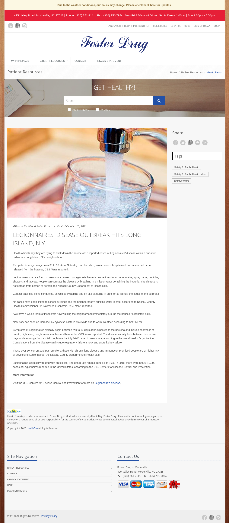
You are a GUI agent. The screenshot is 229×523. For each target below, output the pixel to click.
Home (173, 72)
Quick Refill (160, 26)
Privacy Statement (108, 60)
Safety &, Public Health (186, 167)
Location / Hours (180, 26)
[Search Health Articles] (108, 100)
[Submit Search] (159, 100)
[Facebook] (10, 25)
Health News (78, 109)
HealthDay (32, 428)
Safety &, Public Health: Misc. (190, 174)
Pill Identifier (141, 26)
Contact (80, 60)
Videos (103, 109)
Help (127, 26)
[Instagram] (24, 25)
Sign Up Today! (202, 26)
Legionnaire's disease (107, 382)
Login (217, 26)
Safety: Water (181, 181)
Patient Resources (52, 60)
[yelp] (31, 28)
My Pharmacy (20, 60)
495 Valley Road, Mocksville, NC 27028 (38, 15)
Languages (114, 26)
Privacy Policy (49, 516)
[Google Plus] (17, 25)
